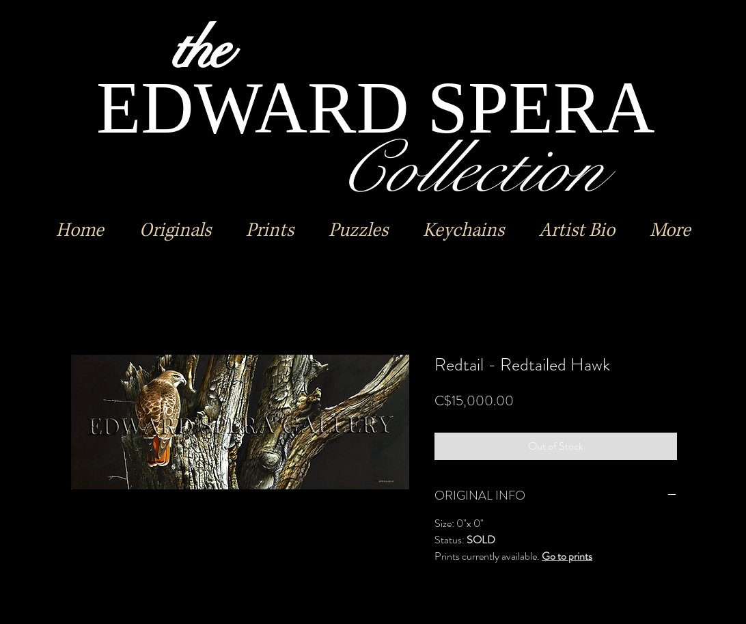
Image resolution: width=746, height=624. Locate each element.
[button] (175, 230)
